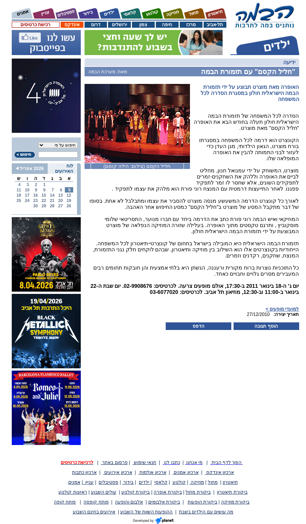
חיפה (167, 24)
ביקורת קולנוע (135, 492)
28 (52, 206)
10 (27, 190)
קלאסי (161, 482)
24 (27, 200)
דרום (95, 24)
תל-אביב (215, 24)
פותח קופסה (95, 502)
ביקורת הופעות (202, 502)
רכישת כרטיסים (35, 24)
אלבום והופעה (129, 502)
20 (60, 200)
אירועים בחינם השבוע (94, 512)
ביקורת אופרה (168, 492)
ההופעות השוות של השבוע (146, 512)
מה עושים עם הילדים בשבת (206, 512)
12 (68, 195)
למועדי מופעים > (282, 309)
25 (18, 200)
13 (60, 195)
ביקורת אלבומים (164, 502)
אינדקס (72, 24)
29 (43, 206)
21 (52, 200)
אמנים (74, 482)
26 (68, 206)
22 (43, 200)
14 (52, 195)
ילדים (145, 482)
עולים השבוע (103, 492)
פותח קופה (65, 502)
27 (60, 206)
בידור (127, 482)
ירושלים (119, 24)
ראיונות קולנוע (72, 492)
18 (18, 195)
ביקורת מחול (197, 492)
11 (18, 190)
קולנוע (179, 482)
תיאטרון (230, 482)
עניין (88, 482)
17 (27, 195)
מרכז (191, 24)
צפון (143, 24)
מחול (213, 482)
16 (35, 195)
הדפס (198, 326)
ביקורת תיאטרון (232, 492)
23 (35, 200)
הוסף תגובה (266, 326)
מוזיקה (197, 482)
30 (35, 206)
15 (43, 195)
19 (68, 200)
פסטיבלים (108, 482)
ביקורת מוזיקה (235, 502)
